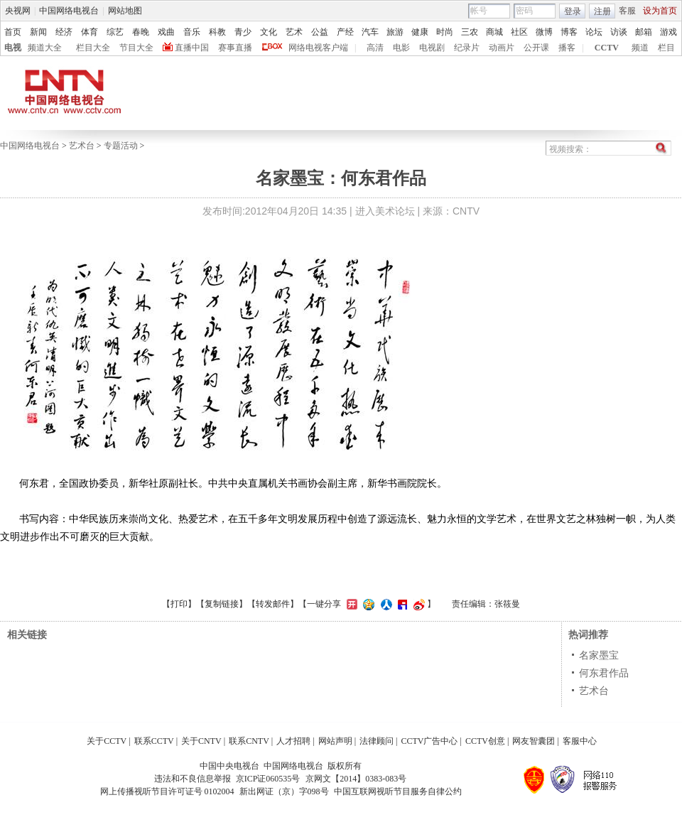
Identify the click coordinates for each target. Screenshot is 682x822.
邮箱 (643, 32)
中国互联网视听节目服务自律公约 (398, 791)
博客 (569, 32)
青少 (242, 32)
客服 (627, 11)
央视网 (18, 11)
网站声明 (335, 741)
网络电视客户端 (318, 48)
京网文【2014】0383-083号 (355, 779)
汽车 (370, 32)
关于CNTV (201, 741)
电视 (12, 48)
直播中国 (192, 48)
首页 (12, 32)
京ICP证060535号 (268, 779)
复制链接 (222, 604)
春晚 (140, 32)
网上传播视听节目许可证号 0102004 (167, 791)
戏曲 (166, 32)
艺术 (294, 32)
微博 (544, 32)
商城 (494, 32)
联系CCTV (154, 741)
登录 (572, 11)
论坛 (593, 32)
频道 (640, 48)
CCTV (607, 48)
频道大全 (45, 48)
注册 (602, 11)
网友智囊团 (533, 741)
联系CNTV (249, 741)
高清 (375, 48)
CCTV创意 (485, 741)
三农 (469, 32)
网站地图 (125, 11)
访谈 (618, 32)
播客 (566, 48)
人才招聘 (293, 741)
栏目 (666, 48)
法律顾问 (376, 741)
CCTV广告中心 (429, 741)
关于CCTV (106, 741)
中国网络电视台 (69, 11)
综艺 (115, 32)
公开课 (536, 48)
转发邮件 (273, 604)
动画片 (501, 48)
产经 (345, 32)
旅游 (395, 32)
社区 (519, 32)
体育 (89, 32)
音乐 (191, 32)
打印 (179, 604)
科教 (217, 32)
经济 (63, 32)
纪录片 (467, 48)
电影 (401, 48)
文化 (268, 32)
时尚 (444, 32)
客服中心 (580, 741)
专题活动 (121, 146)
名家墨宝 (599, 655)
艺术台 (81, 146)
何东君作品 (604, 672)
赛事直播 (235, 48)
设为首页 (660, 11)
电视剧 (432, 48)
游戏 (668, 32)
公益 (319, 32)
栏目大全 (93, 48)
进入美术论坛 (385, 211)
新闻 (38, 32)
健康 (419, 32)
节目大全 (136, 48)
